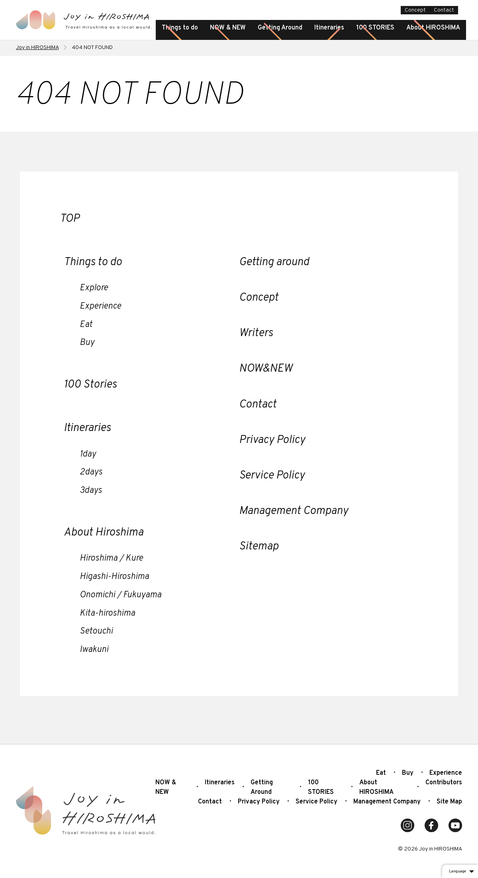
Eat (86, 324)
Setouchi (96, 631)
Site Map (449, 802)
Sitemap (258, 546)
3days (91, 490)
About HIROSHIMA (433, 28)
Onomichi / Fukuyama (120, 595)
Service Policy (272, 476)
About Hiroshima (103, 533)
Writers (256, 333)
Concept (415, 10)
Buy (87, 342)
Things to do (180, 28)
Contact (444, 10)
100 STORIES (375, 28)
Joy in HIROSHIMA (37, 47)
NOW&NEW (265, 369)
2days (91, 472)
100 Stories (90, 385)
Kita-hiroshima (107, 613)
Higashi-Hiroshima (114, 576)
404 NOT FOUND (92, 47)
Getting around (274, 262)
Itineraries (329, 28)
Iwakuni (94, 649)
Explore (94, 288)
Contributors (443, 783)
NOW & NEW (228, 28)
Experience (100, 306)
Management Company (293, 511)
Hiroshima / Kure (111, 558)
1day (88, 454)
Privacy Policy (272, 440)
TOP (70, 219)
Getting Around (280, 28)
